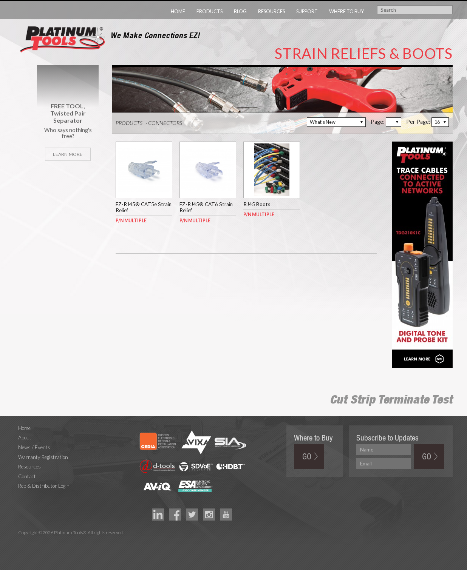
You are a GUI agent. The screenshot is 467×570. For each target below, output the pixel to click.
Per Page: (418, 122)
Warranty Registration (43, 457)
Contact (27, 476)
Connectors (165, 123)
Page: (378, 122)
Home (178, 11)
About (24, 437)
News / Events (34, 447)
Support (307, 11)
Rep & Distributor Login (44, 486)
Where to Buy (346, 11)
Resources (271, 11)
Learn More (67, 154)
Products (209, 11)
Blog (240, 11)
